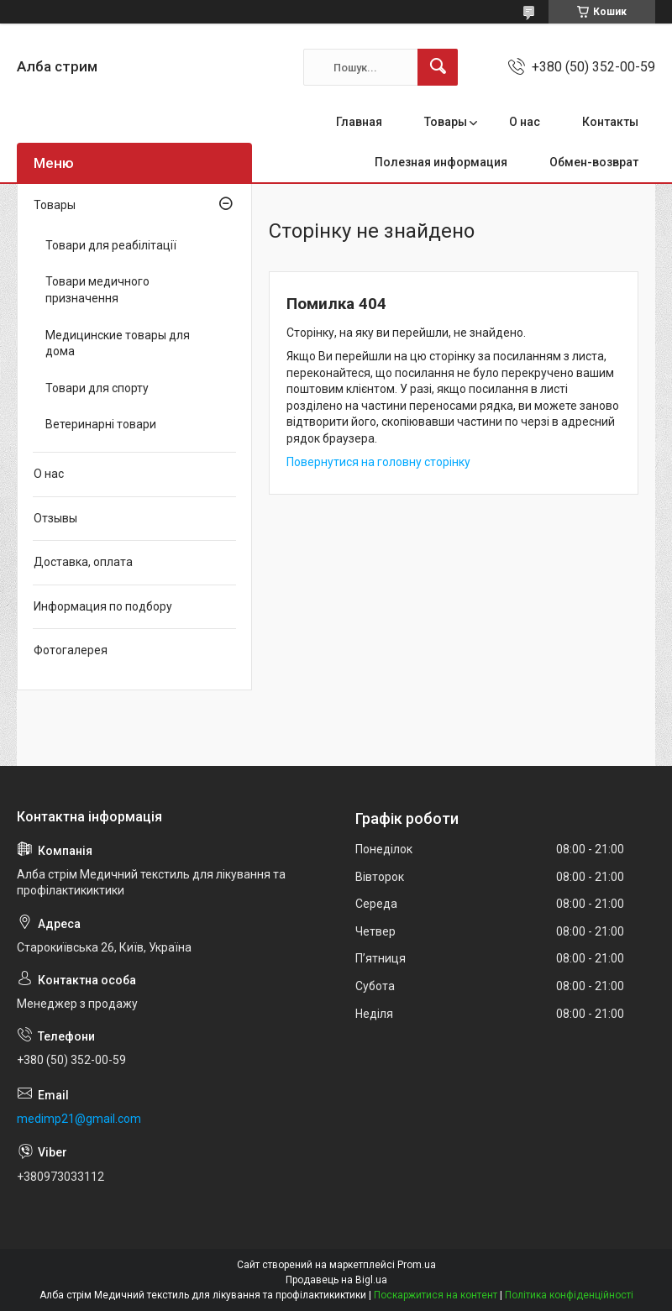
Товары (445, 121)
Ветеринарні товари (100, 424)
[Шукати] (437, 67)
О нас (524, 121)
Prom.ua (416, 1265)
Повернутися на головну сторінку (378, 462)
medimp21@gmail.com (79, 1118)
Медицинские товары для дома (117, 343)
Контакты (610, 121)
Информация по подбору (103, 606)
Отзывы (55, 518)
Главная (359, 121)
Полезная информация (441, 162)
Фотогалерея (71, 650)
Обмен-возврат (593, 162)
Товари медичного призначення (97, 290)
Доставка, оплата (83, 562)
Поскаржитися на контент (435, 1295)
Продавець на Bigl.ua (336, 1280)
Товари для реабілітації (110, 245)
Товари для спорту (97, 388)
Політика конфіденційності (569, 1295)
